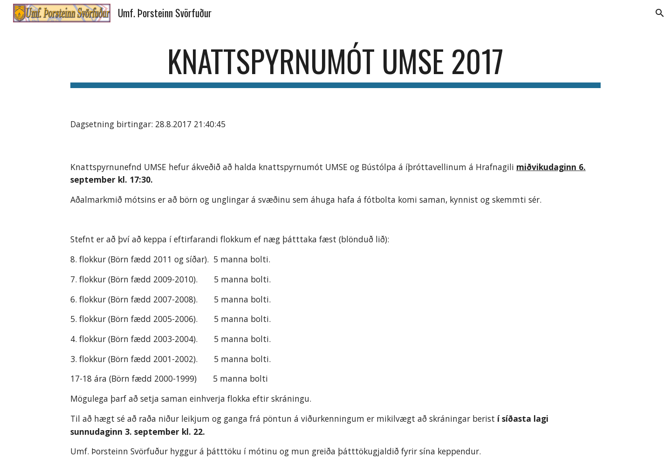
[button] (660, 13)
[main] (335, 65)
